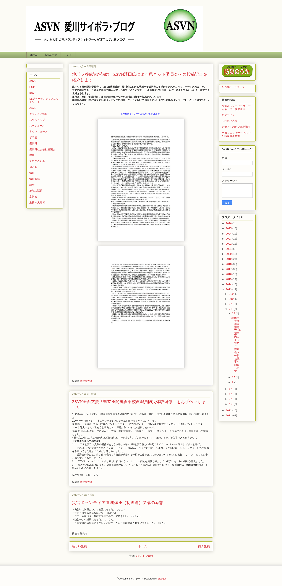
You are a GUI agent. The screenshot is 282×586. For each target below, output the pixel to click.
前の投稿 (204, 546)
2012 (229, 410)
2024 (229, 233)
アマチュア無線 (38, 113)
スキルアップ (37, 119)
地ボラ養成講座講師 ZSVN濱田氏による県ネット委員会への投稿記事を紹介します (236, 344)
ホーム (34, 54)
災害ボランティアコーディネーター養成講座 (236, 108)
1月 (231, 404)
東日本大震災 (37, 202)
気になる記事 (37, 161)
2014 (229, 284)
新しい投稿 (79, 546)
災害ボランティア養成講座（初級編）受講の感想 (117, 502)
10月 (232, 298)
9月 (231, 303)
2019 (229, 258)
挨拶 (32, 155)
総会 (32, 184)
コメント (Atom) (144, 555)
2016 (229, 274)
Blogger (162, 578)
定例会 (33, 196)
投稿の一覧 (51, 54)
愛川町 (33, 143)
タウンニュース (38, 131)
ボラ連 (33, 137)
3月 (231, 398)
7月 (231, 309)
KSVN (32, 92)
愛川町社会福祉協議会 (42, 149)
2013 (229, 289)
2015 (229, 279)
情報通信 (34, 178)
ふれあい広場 (229, 120)
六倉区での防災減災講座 (236, 126)
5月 (231, 393)
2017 (229, 269)
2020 (229, 253)
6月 (231, 388)
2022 (229, 243)
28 (234, 313)
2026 (229, 223)
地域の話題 (35, 190)
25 (234, 377)
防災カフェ (228, 114)
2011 (229, 415)
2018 (229, 264)
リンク (68, 54)
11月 (232, 293)
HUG (32, 87)
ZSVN (32, 107)
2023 (229, 238)
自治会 (33, 167)
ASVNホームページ (233, 87)
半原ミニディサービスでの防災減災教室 (236, 134)
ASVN (32, 81)
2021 (229, 248)
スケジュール (37, 125)
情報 (32, 172)
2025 (229, 228)
